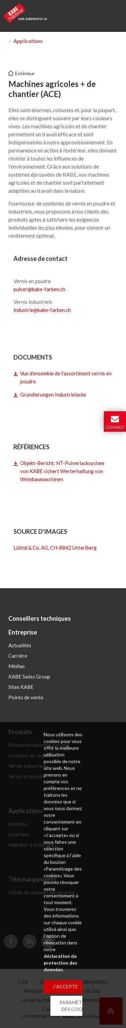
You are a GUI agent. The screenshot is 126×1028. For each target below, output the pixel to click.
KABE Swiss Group (29, 676)
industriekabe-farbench (42, 310)
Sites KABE (21, 687)
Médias (16, 666)
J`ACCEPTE (65, 986)
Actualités (19, 645)
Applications (28, 41)
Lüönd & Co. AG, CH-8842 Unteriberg (55, 548)
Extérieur (25, 73)
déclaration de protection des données (60, 962)
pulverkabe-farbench (39, 289)
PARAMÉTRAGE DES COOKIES (77, 1005)
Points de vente (25, 697)
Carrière (17, 656)
